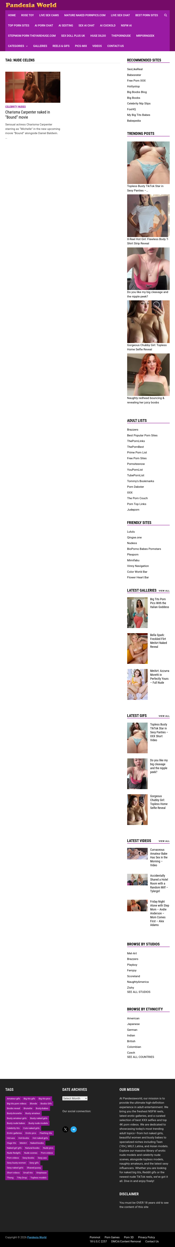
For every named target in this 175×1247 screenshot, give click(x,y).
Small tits (28, 1172)
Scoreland (133, 976)
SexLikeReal (135, 69)
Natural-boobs (32, 1148)
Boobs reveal (13, 1108)
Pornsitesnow (136, 464)
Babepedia (134, 120)
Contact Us (152, 1241)
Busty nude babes (16, 1123)
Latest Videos (139, 841)
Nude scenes (30, 1153)
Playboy (132, 964)
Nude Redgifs (14, 1153)
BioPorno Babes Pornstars (144, 549)
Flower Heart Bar (138, 577)
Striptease (41, 1172)
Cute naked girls (31, 1128)
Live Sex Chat (120, 15)
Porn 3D (129, 1237)
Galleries (40, 46)
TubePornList (135, 475)
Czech (131, 1052)
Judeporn (133, 509)
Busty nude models (38, 1123)
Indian (131, 1035)
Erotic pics (30, 1133)
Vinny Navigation (138, 566)
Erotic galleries (14, 1133)
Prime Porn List (137, 452)
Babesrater (134, 75)
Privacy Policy (146, 1237)
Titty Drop (22, 1177)
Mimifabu (133, 560)
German (132, 1029)
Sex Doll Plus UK (73, 35)
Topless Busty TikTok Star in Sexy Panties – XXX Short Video (159, 732)
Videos (97, 46)
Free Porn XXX (136, 80)
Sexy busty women (16, 1163)
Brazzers (132, 429)
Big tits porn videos (16, 1103)
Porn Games (112, 1237)
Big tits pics (44, 1098)
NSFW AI (126, 25)
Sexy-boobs (28, 1158)
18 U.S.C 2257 (98, 1241)
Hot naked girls (40, 1138)
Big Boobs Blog (137, 92)
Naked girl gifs (14, 1148)
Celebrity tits (13, 1128)
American (133, 1018)
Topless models (38, 1177)
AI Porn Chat (44, 25)
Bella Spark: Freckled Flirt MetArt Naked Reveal (158, 641)
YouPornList (135, 469)
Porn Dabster (135, 486)
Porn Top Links (136, 504)
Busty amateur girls (17, 1118)
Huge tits (11, 1143)
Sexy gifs (33, 1163)
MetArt (23, 1143)
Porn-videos (47, 1153)
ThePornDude (121, 35)
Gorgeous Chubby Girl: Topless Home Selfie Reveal (159, 802)
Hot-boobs (23, 1138)
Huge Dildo (98, 35)
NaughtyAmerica (138, 982)
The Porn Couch (137, 498)
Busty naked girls (38, 1118)
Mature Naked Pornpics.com (84, 15)
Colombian (134, 1047)
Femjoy (132, 970)
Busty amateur (32, 1113)
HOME (12, 15)
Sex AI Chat (86, 25)
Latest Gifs (137, 716)
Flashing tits (46, 1133)
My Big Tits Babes (138, 115)
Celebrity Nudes (15, 106)
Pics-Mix (81, 46)
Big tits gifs (29, 1098)
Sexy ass (42, 1158)
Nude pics (48, 1148)
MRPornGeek (145, 35)
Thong (10, 1177)
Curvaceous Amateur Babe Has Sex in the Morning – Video (158, 857)
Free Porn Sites (137, 458)
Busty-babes (42, 1108)
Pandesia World (36, 1237)
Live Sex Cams (49, 15)
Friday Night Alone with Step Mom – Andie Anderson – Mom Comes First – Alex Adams (159, 913)
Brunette (28, 1108)
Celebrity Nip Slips (139, 103)
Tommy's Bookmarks (140, 481)
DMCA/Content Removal (126, 1241)
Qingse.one (134, 537)
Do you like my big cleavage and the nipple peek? (159, 766)
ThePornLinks (136, 441)
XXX (130, 492)
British (131, 1041)
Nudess (132, 543)
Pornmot (95, 1237)
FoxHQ (131, 109)
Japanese (133, 1024)
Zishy (130, 987)
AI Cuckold (108, 25)
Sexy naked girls (15, 1167)
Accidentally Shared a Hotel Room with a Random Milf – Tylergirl (159, 883)
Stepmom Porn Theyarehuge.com (32, 35)
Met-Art (132, 953)
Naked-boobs (37, 1143)
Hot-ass (11, 1138)
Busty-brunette (14, 1113)
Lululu (131, 531)
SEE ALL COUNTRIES (140, 1057)
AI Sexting (66, 25)
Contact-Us (115, 46)
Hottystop (133, 86)
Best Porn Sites (146, 15)
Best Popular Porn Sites (142, 435)
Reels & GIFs (61, 46)
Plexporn (133, 554)
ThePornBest (135, 446)
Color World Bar (137, 571)
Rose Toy (27, 15)
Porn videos (13, 1158)
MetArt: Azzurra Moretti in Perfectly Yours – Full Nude (159, 676)
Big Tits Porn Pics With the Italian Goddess (159, 603)
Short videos (13, 1172)
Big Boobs (133, 97)
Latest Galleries (142, 590)
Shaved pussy (34, 1167)
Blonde (33, 1103)
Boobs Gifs (46, 1103)
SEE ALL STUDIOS (138, 992)
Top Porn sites (18, 25)
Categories (16, 46)
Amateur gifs (13, 1098)
